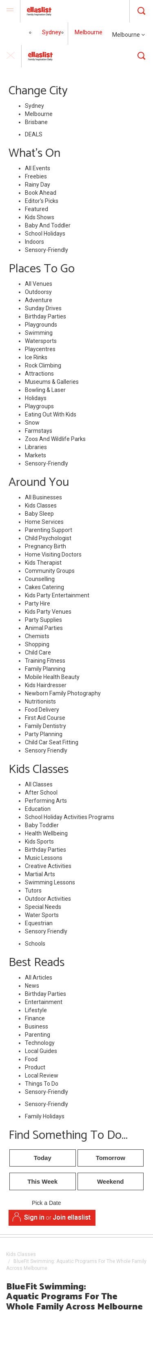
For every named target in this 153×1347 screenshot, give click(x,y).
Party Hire (37, 603)
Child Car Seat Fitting (51, 742)
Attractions (39, 373)
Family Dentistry (45, 726)
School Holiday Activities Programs (69, 817)
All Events (37, 168)
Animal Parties (44, 628)
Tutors (33, 890)
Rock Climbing (43, 365)
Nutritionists (40, 701)
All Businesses (43, 497)
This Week (42, 1181)
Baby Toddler (42, 825)
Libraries (36, 447)
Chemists (37, 636)
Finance (35, 1018)
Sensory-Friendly (46, 250)
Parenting (37, 1034)
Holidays (36, 398)
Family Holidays (44, 1116)
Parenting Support (48, 530)
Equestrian (39, 923)
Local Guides (41, 1051)
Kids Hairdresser (46, 685)
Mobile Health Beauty (52, 677)
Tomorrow (110, 1157)
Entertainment (43, 1002)
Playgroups (39, 406)
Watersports (41, 341)
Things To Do (41, 1083)
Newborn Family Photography (63, 693)
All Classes (39, 784)
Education (38, 809)
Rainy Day (37, 184)
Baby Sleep (39, 513)
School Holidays (45, 233)
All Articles (38, 977)
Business (36, 1026)
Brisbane (36, 122)
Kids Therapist (43, 562)
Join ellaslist (72, 1217)
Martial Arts (40, 874)
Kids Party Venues (48, 611)
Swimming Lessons (50, 882)
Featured (36, 209)
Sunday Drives (43, 308)
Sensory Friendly (46, 750)
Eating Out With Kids (50, 414)
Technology (40, 1043)
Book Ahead (40, 192)
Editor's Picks (41, 201)
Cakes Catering (44, 587)
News (32, 985)
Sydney (51, 32)
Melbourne (128, 34)
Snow (32, 422)
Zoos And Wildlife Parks (55, 439)
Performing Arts (46, 800)
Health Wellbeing (46, 833)
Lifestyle (36, 1010)
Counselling (40, 579)
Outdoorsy (38, 292)
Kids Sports (39, 841)
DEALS (33, 134)
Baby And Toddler (48, 225)
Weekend (110, 1181)
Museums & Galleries (52, 381)
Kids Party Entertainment (57, 595)
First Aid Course (45, 718)
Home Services (44, 522)
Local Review (41, 1075)
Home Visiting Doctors (53, 554)
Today (42, 1157)
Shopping (37, 644)
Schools (35, 943)
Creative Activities (48, 866)
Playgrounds (41, 324)
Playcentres (40, 349)
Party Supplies (43, 620)
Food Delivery (42, 709)
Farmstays (38, 430)
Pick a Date (46, 1203)
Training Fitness (45, 660)
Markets (35, 455)
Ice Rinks (36, 357)
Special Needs (43, 907)
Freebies (36, 176)
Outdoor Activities (48, 898)
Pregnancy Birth (45, 546)
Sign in (34, 1217)
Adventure (38, 300)
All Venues (38, 284)
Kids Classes (41, 505)
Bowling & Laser (45, 390)
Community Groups (50, 571)
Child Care (38, 652)
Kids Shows (39, 217)
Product (35, 1067)
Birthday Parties (45, 316)
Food (31, 1059)
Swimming (39, 333)
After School (41, 792)
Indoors (34, 241)
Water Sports (42, 915)
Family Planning (45, 669)
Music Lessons (43, 858)
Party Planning (43, 734)
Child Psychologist (48, 538)
